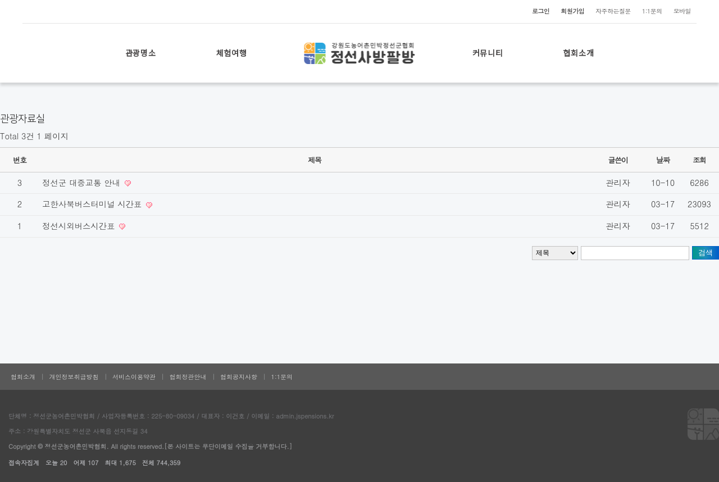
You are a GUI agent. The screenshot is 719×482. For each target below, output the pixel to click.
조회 (699, 159)
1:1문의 (652, 11)
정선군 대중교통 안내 (82, 182)
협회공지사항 (238, 376)
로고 (359, 53)
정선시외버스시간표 (79, 225)
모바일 (682, 11)
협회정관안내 (188, 376)
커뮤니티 (487, 52)
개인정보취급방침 (74, 376)
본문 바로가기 (0, 0)
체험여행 (231, 52)
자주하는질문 (613, 11)
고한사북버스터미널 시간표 (93, 204)
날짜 (662, 159)
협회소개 (578, 52)
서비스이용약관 (134, 376)
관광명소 (140, 52)
